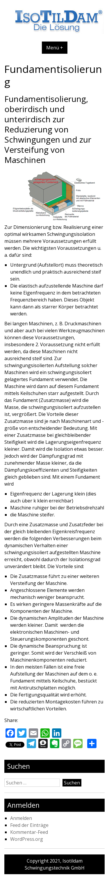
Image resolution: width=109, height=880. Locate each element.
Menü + (54, 47)
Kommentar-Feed (29, 832)
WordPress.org (26, 839)
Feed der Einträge (29, 825)
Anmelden (21, 818)
